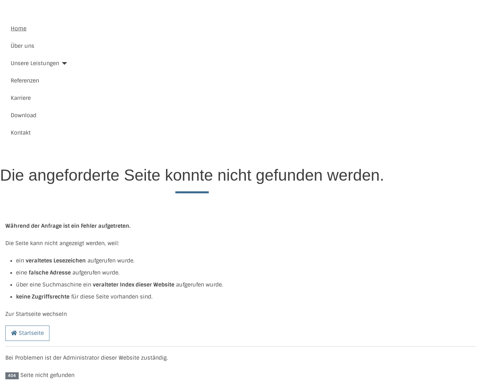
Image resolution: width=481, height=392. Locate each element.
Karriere (21, 98)
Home (18, 28)
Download (23, 115)
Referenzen (25, 80)
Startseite (27, 333)
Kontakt (21, 132)
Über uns (22, 45)
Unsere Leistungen (35, 63)
